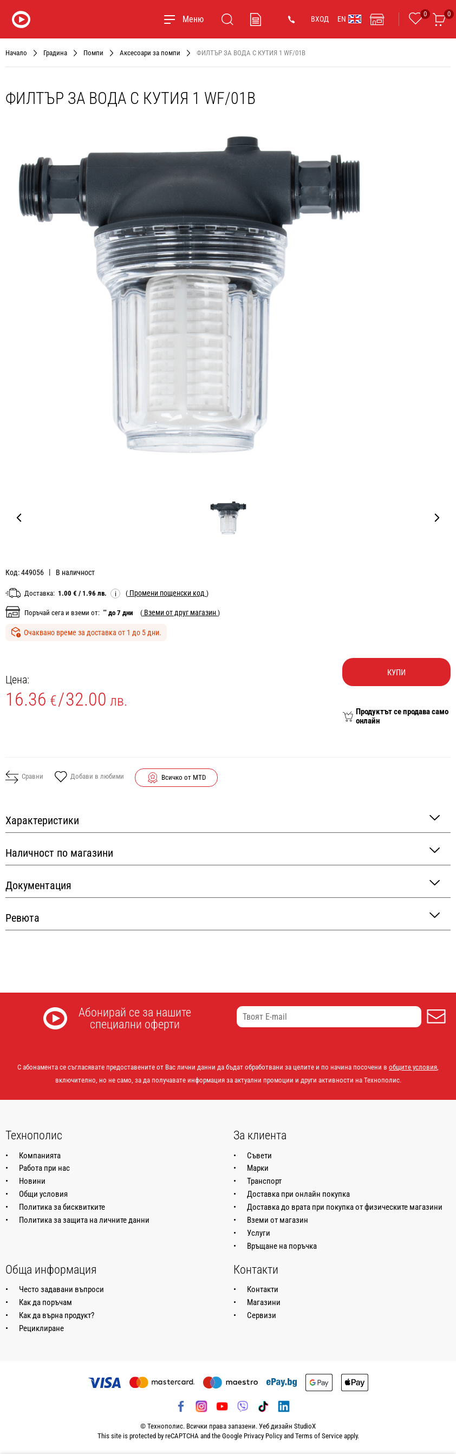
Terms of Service (318, 1436)
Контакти (262, 1289)
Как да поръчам (45, 1302)
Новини (32, 1181)
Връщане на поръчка (282, 1246)
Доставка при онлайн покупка (298, 1194)
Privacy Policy (263, 1436)
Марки (258, 1168)
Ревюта (222, 917)
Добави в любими (89, 777)
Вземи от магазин (277, 1220)
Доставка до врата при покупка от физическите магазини (344, 1207)
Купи (396, 672)
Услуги (258, 1233)
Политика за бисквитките (62, 1207)
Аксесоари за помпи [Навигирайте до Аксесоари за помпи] (150, 53)
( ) (167, 593)
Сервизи (261, 1315)
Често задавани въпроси (61, 1289)
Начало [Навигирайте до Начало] (16, 53)
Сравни (24, 777)
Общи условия (43, 1194)
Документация (222, 884)
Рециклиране (41, 1328)
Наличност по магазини (222, 852)
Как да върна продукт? (56, 1315)
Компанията (40, 1155)
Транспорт (264, 1181)
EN (349, 19)
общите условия (413, 1067)
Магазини (264, 1302)
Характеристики (222, 819)
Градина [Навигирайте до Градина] (55, 53)
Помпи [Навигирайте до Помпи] (93, 53)
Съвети (259, 1155)
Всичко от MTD (183, 777)
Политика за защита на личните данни (84, 1220)
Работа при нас (44, 1168)
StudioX (305, 1426)
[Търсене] (227, 19)
